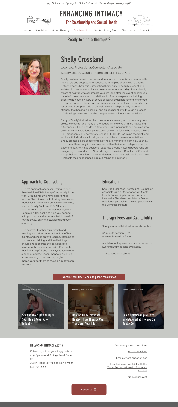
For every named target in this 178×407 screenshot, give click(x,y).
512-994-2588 (123, 3)
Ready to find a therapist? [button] (89, 39)
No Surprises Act (137, 376)
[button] (140, 18)
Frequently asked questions (131, 345)
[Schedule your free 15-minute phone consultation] (89, 277)
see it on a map (63, 362)
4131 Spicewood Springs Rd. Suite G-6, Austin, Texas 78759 (80, 3)
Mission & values (137, 351)
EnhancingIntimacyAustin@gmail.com (51, 351)
